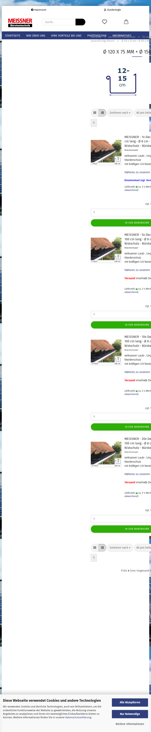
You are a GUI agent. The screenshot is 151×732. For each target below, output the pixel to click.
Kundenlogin (112, 9)
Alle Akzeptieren (130, 702)
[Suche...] (80, 22)
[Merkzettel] (104, 22)
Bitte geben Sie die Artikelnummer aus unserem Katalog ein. (23, 292)
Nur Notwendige (130, 714)
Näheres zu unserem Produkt (105, 179)
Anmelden (24, 363)
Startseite (12, 35)
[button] (126, 22)
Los (40, 312)
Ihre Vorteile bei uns (66, 35)
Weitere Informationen (130, 724)
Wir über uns (35, 35)
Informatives (121, 35)
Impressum (38, 9)
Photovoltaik (97, 35)
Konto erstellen (14, 372)
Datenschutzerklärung (78, 717)
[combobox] (83, 120)
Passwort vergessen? (18, 378)
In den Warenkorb (100, 229)
